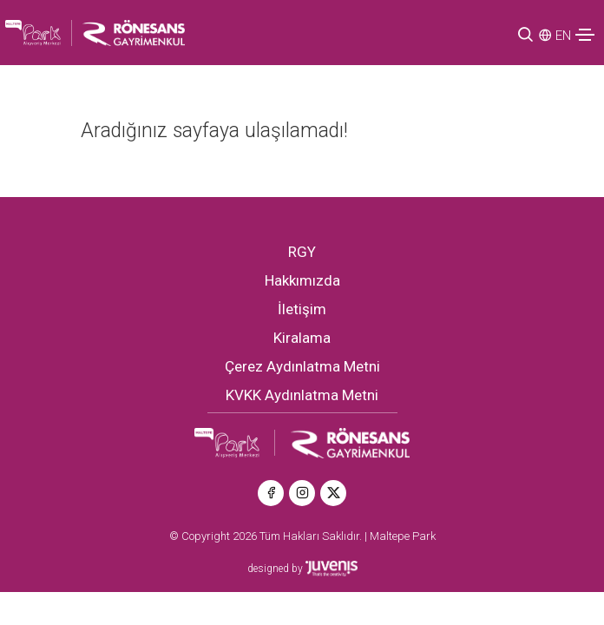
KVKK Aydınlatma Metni (302, 395)
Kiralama (302, 337)
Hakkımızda (302, 280)
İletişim (302, 309)
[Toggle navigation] (584, 35)
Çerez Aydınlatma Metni (302, 366)
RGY (302, 251)
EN (563, 35)
